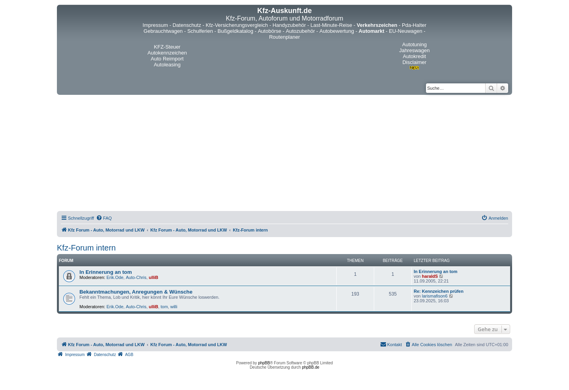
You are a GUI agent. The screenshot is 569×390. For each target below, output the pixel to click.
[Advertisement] (284, 154)
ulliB (153, 277)
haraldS (430, 276)
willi (173, 306)
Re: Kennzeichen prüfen (438, 291)
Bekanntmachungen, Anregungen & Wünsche (135, 292)
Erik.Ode (115, 277)
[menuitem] (104, 218)
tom (164, 306)
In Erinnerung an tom (105, 272)
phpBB (264, 363)
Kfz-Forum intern (86, 247)
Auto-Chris (136, 277)
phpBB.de (310, 367)
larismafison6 (435, 296)
